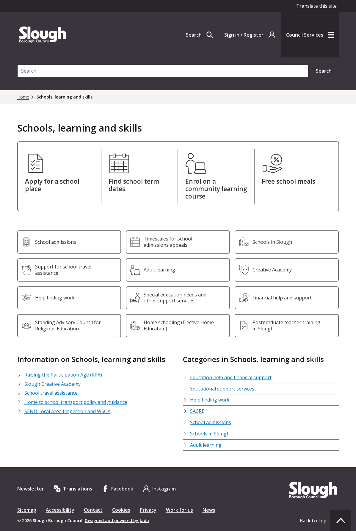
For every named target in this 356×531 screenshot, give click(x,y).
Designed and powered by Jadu (117, 520)
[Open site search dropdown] (200, 34)
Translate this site (316, 6)
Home (23, 97)
